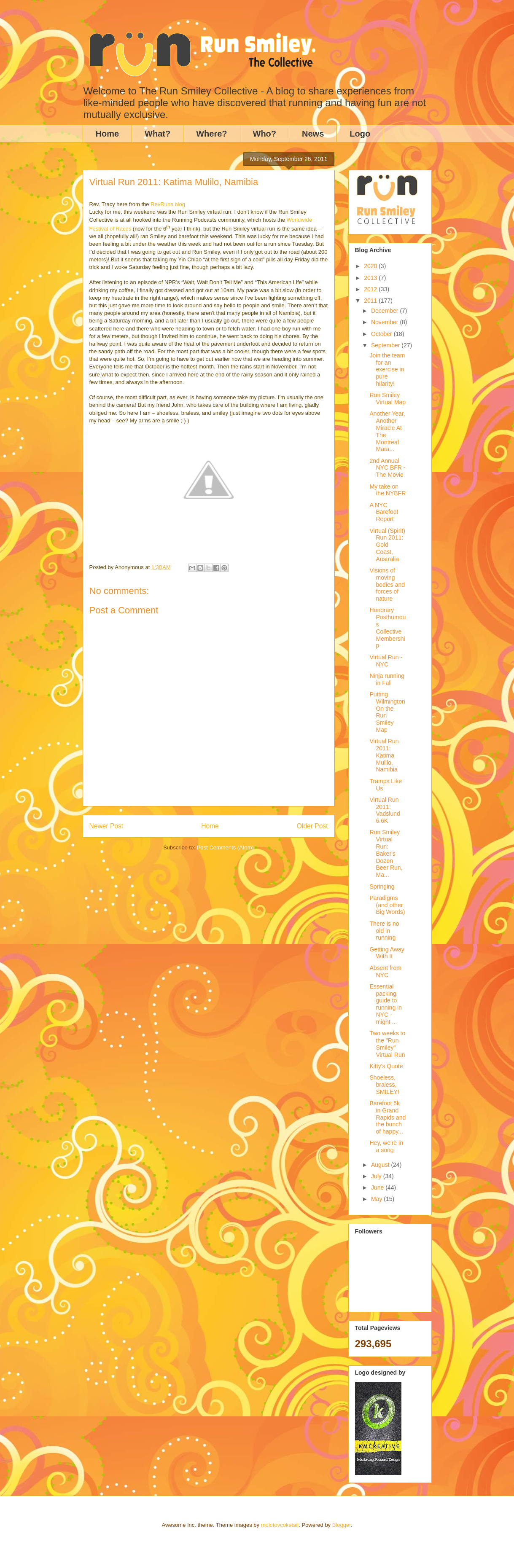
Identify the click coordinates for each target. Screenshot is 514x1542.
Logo (360, 133)
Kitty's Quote (386, 1066)
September (386, 345)
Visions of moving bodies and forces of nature (387, 584)
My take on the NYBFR (387, 490)
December (385, 310)
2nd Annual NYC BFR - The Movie (387, 467)
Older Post (312, 826)
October (382, 333)
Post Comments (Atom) (225, 847)
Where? (211, 133)
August (381, 1164)
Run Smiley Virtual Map (387, 399)
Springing (381, 886)
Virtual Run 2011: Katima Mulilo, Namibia (383, 755)
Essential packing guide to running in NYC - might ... (385, 1004)
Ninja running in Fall (386, 679)
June (378, 1187)
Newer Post (106, 826)
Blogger (341, 1525)
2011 (371, 300)
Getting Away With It (386, 953)
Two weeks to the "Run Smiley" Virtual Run (387, 1044)
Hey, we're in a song (386, 1146)
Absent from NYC (385, 971)
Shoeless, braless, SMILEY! (384, 1084)
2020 (371, 266)
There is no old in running (384, 930)
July (377, 1176)
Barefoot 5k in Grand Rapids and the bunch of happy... (387, 1117)
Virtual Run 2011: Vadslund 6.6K (384, 810)
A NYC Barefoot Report (383, 512)
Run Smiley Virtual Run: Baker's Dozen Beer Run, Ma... (385, 853)
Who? (265, 133)
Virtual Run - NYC (385, 661)
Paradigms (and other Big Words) (387, 905)
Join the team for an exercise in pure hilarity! (387, 369)
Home (107, 133)
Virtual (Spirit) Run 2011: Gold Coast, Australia (387, 544)
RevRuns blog (168, 204)
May (377, 1198)
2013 (371, 277)
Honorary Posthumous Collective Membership (387, 628)
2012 (371, 289)
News (313, 133)
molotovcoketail (280, 1525)
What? (157, 133)
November (385, 322)
